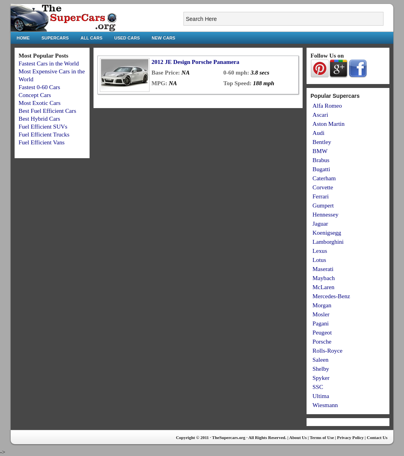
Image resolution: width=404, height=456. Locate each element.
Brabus (320, 160)
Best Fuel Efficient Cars (47, 110)
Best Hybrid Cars (39, 118)
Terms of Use (322, 437)
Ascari (320, 114)
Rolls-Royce (327, 350)
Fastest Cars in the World (49, 63)
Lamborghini (328, 241)
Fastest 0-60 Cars (39, 87)
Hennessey (325, 214)
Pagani (320, 323)
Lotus (319, 259)
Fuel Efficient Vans (42, 142)
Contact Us (377, 437)
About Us (298, 437)
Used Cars (127, 38)
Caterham (324, 178)
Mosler (320, 314)
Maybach (323, 278)
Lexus (319, 250)
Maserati (322, 268)
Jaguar (320, 223)
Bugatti (321, 169)
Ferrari (320, 196)
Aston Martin (328, 123)
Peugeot (322, 332)
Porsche (321, 341)
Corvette (322, 187)
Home (23, 38)
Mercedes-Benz (331, 296)
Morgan (321, 305)
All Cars (91, 38)
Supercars (55, 38)
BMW (319, 151)
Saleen (320, 359)
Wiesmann (325, 405)
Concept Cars (35, 95)
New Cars (163, 38)
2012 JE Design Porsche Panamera (195, 62)
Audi (318, 132)
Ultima (320, 395)
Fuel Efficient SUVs (43, 126)
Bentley (321, 141)
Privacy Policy (350, 437)
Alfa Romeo (327, 105)
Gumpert (323, 205)
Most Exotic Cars (39, 102)
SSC (317, 386)
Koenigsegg (326, 232)
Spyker (320, 377)
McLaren (323, 287)
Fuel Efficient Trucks (44, 134)
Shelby (320, 368)
